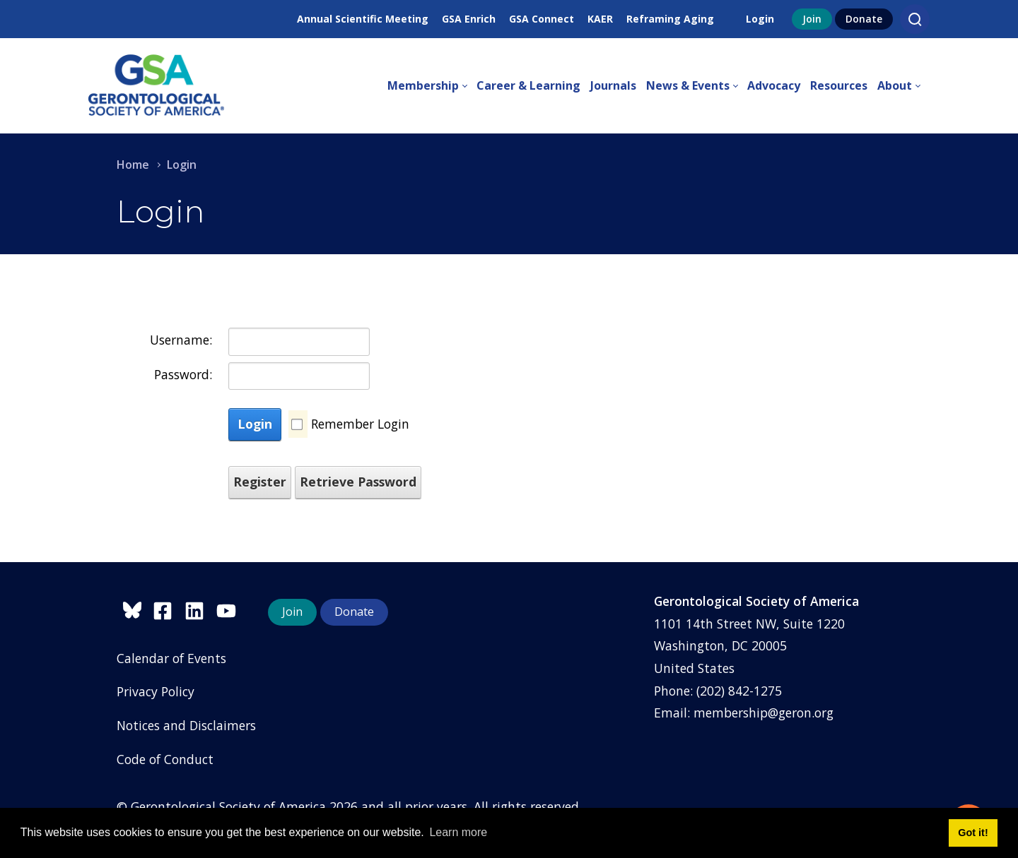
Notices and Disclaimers (186, 725)
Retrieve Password (358, 481)
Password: (183, 374)
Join (811, 18)
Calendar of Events (171, 658)
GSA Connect (541, 18)
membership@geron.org (763, 712)
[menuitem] (431, 86)
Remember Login (360, 423)
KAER (600, 18)
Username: (181, 339)
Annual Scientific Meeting (362, 18)
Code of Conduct (165, 759)
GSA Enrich (469, 18)
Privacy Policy (155, 691)
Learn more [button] (458, 832)
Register (259, 481)
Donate (864, 18)
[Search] (915, 19)
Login (760, 18)
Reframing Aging (670, 18)
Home (133, 164)
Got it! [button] (973, 832)
